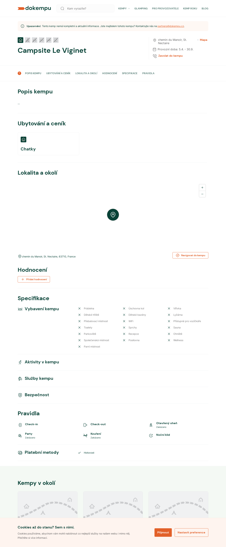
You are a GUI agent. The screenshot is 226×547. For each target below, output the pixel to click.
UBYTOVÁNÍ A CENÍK (58, 73)
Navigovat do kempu (190, 255)
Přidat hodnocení (34, 279)
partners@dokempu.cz (170, 26)
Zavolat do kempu (170, 56)
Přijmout (163, 532)
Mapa (202, 40)
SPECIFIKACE (129, 73)
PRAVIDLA (148, 73)
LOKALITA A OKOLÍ (86, 73)
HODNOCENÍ (109, 73)
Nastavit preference (191, 532)
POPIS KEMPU (33, 73)
